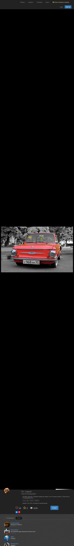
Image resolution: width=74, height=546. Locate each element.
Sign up (68, 7)
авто (28, 500)
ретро (31, 500)
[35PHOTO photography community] (10, 2)
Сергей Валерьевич (28, 494)
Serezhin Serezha (15, 523)
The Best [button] (40, 2)
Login (61, 7)
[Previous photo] (1, 242)
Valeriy (12, 536)
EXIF (19, 518)
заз (24, 500)
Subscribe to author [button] (54, 508)
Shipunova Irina (14, 543)
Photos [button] (23, 2)
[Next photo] (72, 242)
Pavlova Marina (14, 529)
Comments (10, 518)
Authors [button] (31, 2)
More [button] (48, 2)
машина (37, 500)
